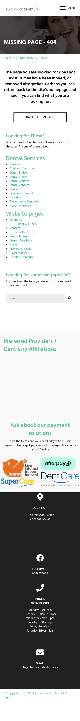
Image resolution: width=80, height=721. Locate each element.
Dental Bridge (18, 172)
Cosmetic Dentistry (22, 232)
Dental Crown (18, 177)
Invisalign (15, 197)
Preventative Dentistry (24, 201)
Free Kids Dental (20, 236)
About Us (16, 220)
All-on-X (15, 164)
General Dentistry (21, 240)
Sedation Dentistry (22, 257)
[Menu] (67, 8)
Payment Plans (19, 253)
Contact (15, 228)
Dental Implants (19, 181)
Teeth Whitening (20, 206)
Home (7, 58)
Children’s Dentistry (22, 168)
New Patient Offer (21, 249)
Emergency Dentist (21, 193)
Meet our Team (27, 224)
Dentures (15, 189)
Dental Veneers (19, 185)
